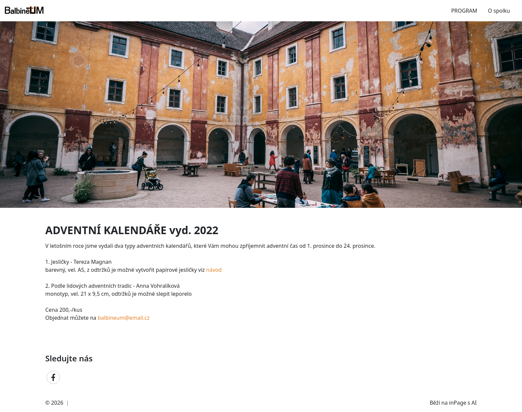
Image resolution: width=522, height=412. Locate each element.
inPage (457, 402)
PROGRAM (464, 10)
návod (214, 269)
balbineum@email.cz (124, 317)
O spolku (499, 10)
